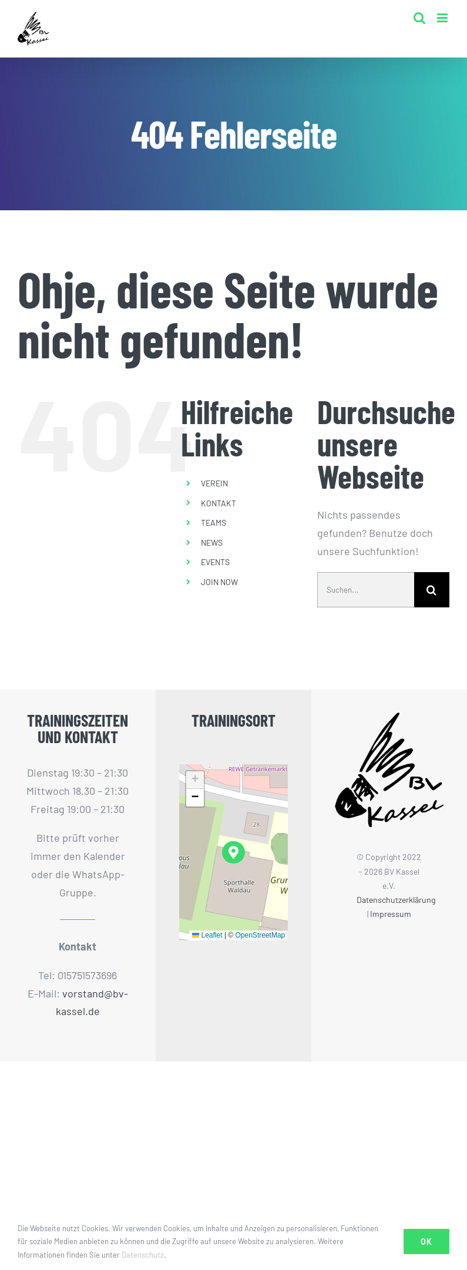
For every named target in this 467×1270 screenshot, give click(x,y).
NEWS (212, 542)
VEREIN (214, 483)
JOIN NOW (219, 582)
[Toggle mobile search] (419, 18)
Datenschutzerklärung (396, 900)
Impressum (390, 914)
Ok (426, 1242)
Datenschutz (143, 1254)
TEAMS (213, 523)
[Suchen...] (365, 589)
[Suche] (431, 589)
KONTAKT (218, 503)
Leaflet (207, 935)
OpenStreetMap (260, 935)
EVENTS (215, 562)
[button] (233, 852)
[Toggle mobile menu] (443, 18)
